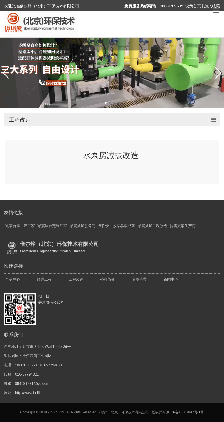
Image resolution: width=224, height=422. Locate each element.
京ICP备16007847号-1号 (185, 412)
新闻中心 (170, 279)
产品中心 (12, 279)
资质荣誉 (139, 279)
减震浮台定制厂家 (52, 226)
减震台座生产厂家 (20, 226)
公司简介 (107, 279)
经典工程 (44, 279)
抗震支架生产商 (183, 226)
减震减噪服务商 (82, 226)
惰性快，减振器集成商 (116, 226)
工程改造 (76, 279)
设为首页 (193, 6)
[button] (6, 73)
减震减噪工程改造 (152, 226)
